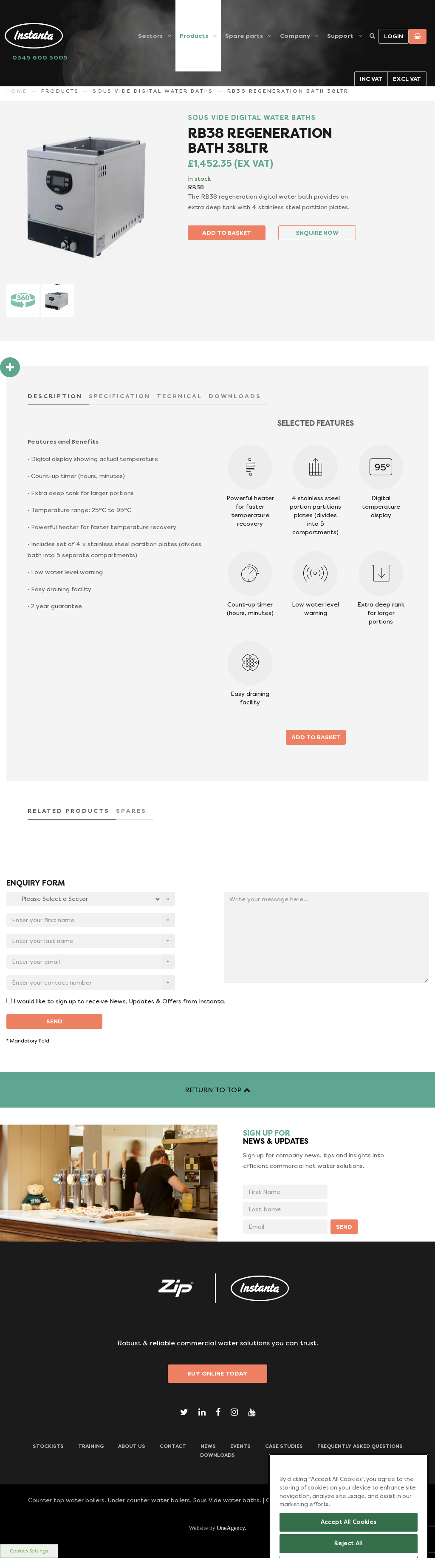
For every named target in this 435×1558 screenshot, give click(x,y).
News (208, 1446)
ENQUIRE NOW (317, 232)
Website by (217, 1528)
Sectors (150, 35)
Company (295, 35)
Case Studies (284, 1446)
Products (194, 35)
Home (16, 91)
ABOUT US (131, 1446)
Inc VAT (371, 78)
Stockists (48, 1446)
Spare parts (244, 35)
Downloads (217, 1455)
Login (393, 36)
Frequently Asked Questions (360, 1446)
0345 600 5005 (40, 57)
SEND (54, 1021)
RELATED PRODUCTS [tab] (69, 810)
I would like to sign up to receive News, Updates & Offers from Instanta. (120, 1001)
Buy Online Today (217, 1373)
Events (240, 1446)
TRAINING (91, 1446)
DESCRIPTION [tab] (55, 396)
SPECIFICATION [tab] (119, 396)
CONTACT (173, 1446)
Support (340, 35)
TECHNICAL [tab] (179, 396)
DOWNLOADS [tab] (235, 396)
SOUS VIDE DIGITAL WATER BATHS (153, 91)
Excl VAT (407, 78)
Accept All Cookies (349, 1537)
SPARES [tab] (131, 810)
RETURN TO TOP (217, 1090)
